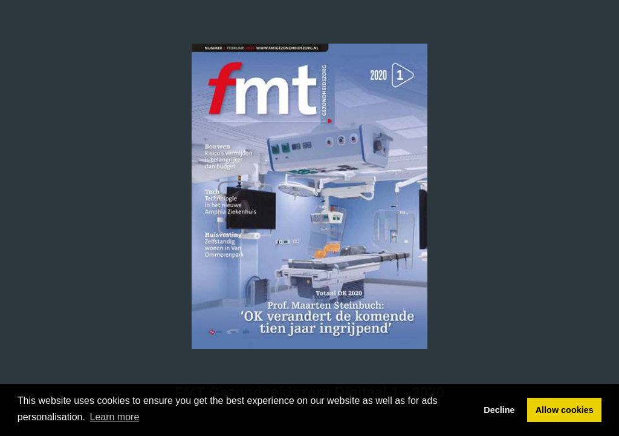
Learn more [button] (115, 417)
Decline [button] (499, 410)
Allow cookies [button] (565, 410)
